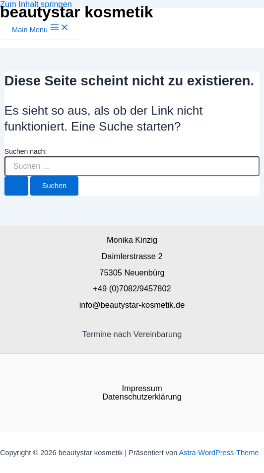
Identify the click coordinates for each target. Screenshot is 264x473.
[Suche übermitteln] (16, 186)
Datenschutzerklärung (142, 397)
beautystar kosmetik (76, 12)
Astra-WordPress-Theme (219, 453)
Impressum (142, 388)
